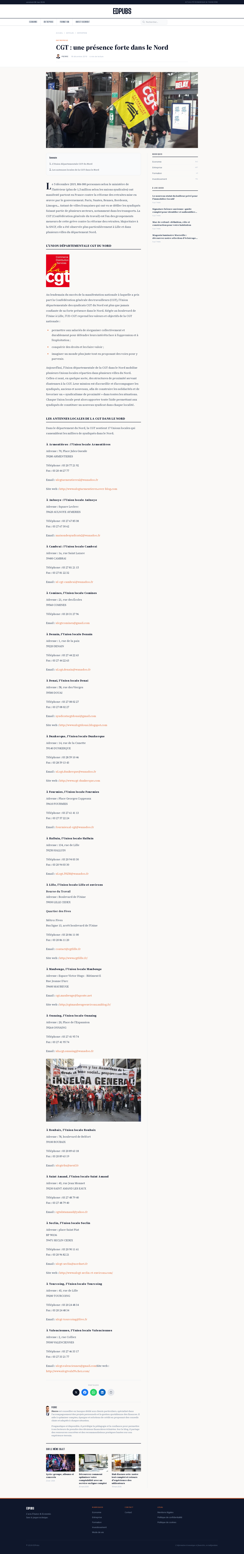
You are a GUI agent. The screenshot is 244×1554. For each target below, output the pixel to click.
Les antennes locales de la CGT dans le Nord (75, 169)
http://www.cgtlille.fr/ (73, 958)
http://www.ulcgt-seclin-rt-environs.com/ (86, 1273)
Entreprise (49, 22)
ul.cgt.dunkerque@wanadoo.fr (76, 771)
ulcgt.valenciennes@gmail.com (76, 1366)
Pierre (65, 56)
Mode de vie (98, 1532)
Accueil (59, 33)
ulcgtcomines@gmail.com (73, 623)
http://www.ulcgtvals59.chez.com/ (68, 1371)
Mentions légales (165, 1512)
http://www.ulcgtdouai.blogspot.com (83, 725)
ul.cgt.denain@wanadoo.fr (73, 669)
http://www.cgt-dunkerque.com (79, 781)
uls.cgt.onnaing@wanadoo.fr (75, 1051)
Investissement (83, 22)
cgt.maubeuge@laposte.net (74, 995)
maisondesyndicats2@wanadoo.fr (78, 535)
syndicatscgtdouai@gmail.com (76, 716)
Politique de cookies (166, 1522)
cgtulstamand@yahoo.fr (72, 1212)
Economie (33, 22)
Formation (64, 22)
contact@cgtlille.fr (68, 949)
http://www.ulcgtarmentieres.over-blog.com (88, 489)
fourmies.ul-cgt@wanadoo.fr (75, 827)
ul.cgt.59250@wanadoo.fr (72, 874)
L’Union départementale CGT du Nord (72, 163)
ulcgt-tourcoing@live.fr (71, 1319)
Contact (128, 1512)
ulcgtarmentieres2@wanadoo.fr (77, 480)
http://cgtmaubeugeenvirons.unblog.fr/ (85, 1004)
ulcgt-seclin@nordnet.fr (72, 1264)
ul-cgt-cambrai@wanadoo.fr (74, 582)
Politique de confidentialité (169, 1517)
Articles (70, 33)
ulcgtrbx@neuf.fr (67, 1165)
